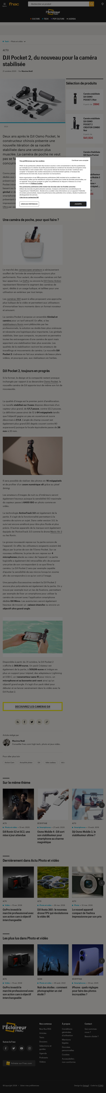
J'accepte (78, 204)
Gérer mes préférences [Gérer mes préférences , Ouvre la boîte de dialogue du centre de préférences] (29, 204)
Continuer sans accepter (80, 160)
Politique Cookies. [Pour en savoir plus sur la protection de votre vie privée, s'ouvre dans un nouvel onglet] (36, 183)
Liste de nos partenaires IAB (29, 197)
